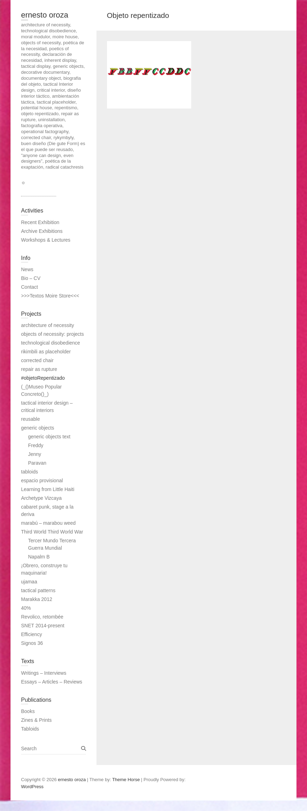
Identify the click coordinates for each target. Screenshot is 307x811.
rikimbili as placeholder (46, 351)
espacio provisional (42, 480)
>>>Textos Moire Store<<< (50, 296)
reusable (30, 419)
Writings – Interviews (43, 673)
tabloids (29, 472)
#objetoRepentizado (43, 378)
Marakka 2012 (36, 599)
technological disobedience (50, 343)
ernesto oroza (44, 15)
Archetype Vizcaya (41, 498)
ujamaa (29, 581)
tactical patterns (38, 590)
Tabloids (30, 729)
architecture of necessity (47, 325)
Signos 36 (32, 643)
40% (26, 608)
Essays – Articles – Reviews (51, 682)
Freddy (36, 445)
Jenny (34, 454)
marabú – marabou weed (48, 523)
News (27, 269)
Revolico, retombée (42, 617)
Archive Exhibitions (41, 231)
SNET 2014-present (42, 625)
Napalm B (38, 557)
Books (28, 711)
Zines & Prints (36, 720)
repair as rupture (39, 369)
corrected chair (37, 360)
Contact (29, 287)
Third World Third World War (52, 532)
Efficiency (31, 634)
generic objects (37, 428)
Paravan (37, 463)
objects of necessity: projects (52, 334)
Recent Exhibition (40, 222)
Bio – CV (30, 278)
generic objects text (49, 436)
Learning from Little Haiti (47, 489)
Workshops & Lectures (46, 240)
